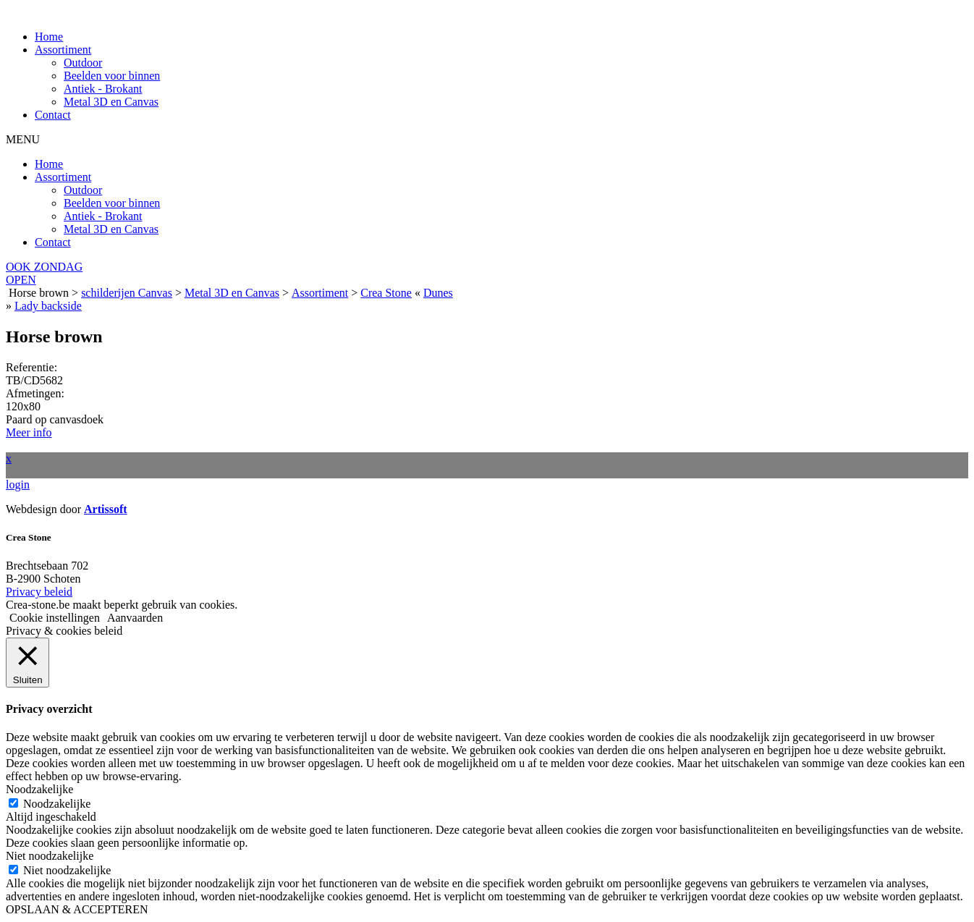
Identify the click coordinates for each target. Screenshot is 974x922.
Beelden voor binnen (112, 75)
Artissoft (105, 509)
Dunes (438, 293)
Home (49, 36)
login (18, 484)
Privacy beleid (39, 591)
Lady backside (48, 306)
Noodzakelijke (56, 804)
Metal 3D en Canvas (111, 102)
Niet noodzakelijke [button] (49, 856)
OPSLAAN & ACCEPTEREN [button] (77, 909)
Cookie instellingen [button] (54, 618)
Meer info (29, 432)
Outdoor (83, 62)
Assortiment (63, 49)
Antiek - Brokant (103, 89)
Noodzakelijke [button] (39, 789)
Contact (53, 115)
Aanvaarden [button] (135, 618)
